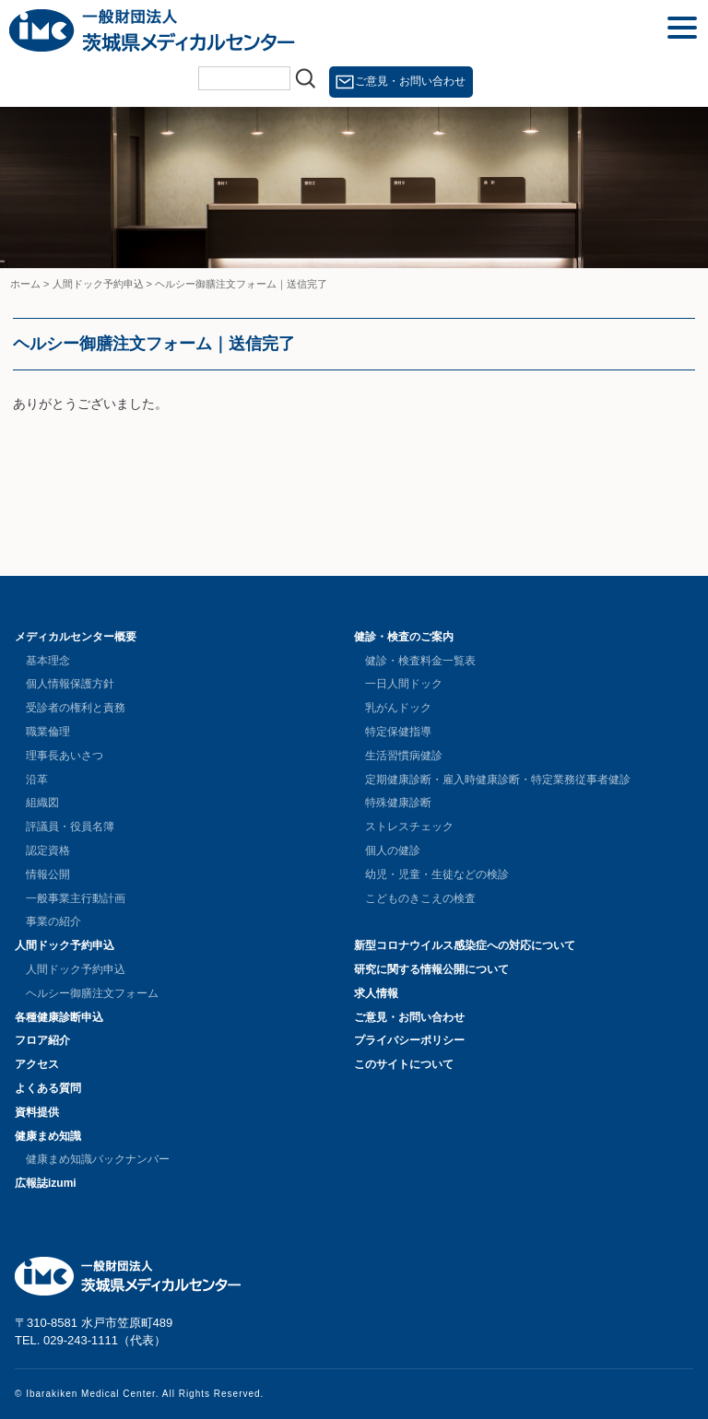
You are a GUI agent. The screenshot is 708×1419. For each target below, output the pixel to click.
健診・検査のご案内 (404, 636)
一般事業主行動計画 (75, 898)
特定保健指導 (398, 731)
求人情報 (376, 993)
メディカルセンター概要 (75, 636)
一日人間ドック (403, 683)
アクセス (37, 1064)
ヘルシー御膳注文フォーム (92, 993)
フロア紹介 (42, 1040)
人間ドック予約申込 (64, 945)
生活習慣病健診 (403, 755)
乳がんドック (398, 707)
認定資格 (48, 850)
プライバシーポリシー (409, 1040)
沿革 (37, 779)
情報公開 (48, 874)
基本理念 (48, 660)
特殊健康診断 (398, 802)
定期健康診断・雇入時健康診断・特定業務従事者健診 (498, 779)
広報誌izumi (46, 1183)
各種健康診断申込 (59, 1017)
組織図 (42, 802)
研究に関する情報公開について (431, 969)
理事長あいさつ (64, 755)
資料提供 (37, 1112)
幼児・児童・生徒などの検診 (437, 874)
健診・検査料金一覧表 (420, 660)
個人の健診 (392, 850)
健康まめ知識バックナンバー (98, 1159)
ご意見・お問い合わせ (410, 81)
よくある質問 (48, 1088)
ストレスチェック (409, 826)
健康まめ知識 (48, 1136)
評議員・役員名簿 (70, 826)
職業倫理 (48, 731)
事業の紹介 (53, 921)
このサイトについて (404, 1064)
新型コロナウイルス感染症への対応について (464, 945)
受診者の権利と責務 (75, 707)
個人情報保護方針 (70, 683)
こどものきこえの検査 (420, 898)
